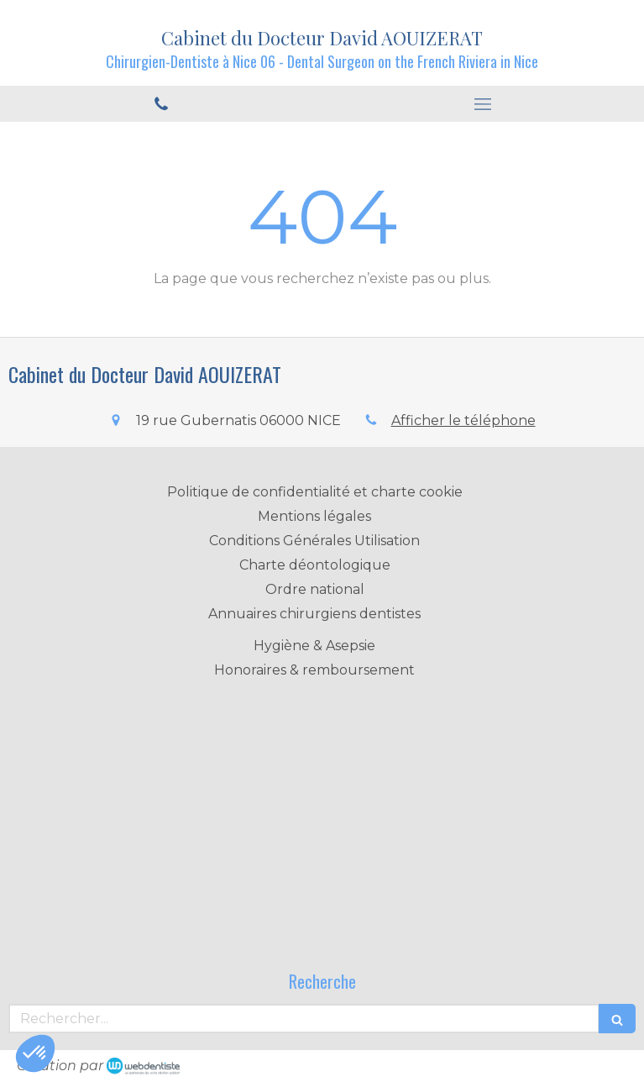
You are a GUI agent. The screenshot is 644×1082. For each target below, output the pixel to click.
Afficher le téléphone (463, 420)
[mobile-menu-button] (483, 104)
